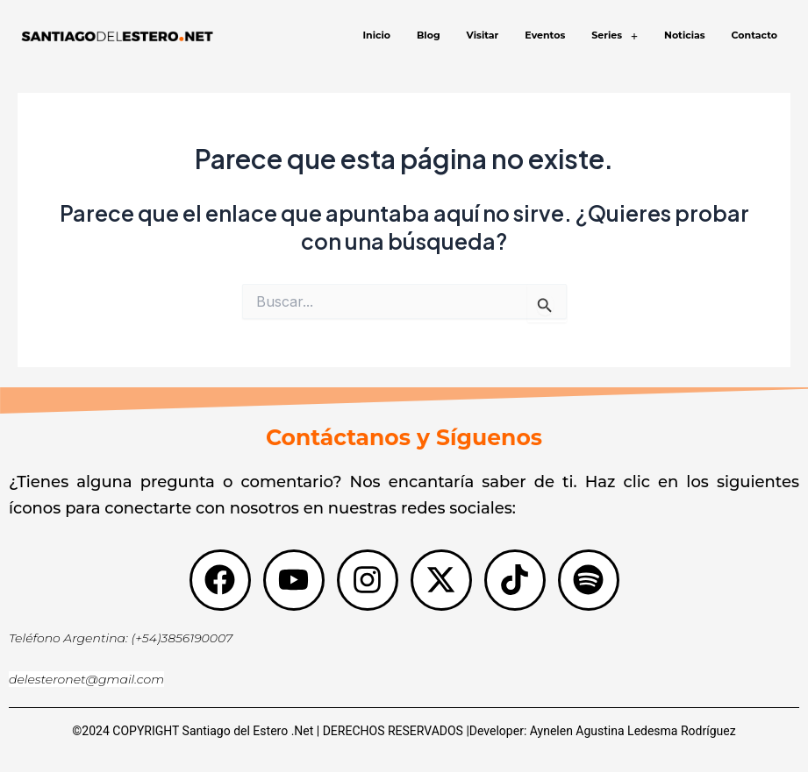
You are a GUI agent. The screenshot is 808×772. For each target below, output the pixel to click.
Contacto (754, 35)
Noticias (684, 35)
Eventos (545, 35)
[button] (614, 35)
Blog (428, 35)
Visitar (483, 35)
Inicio (376, 35)
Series (614, 35)
